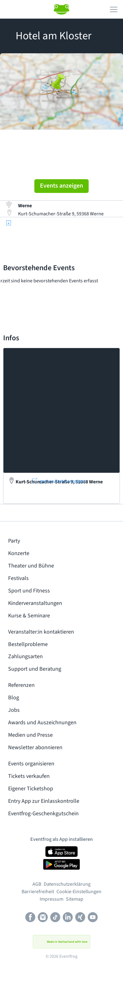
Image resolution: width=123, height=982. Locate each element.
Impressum (51, 899)
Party (14, 541)
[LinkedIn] (68, 918)
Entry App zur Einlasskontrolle (43, 801)
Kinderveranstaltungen (35, 603)
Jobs (14, 710)
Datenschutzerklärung (67, 884)
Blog (13, 698)
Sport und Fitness (29, 591)
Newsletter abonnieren (35, 747)
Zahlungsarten (25, 656)
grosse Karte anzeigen (63, 481)
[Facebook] (30, 918)
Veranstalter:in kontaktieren (41, 632)
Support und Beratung (34, 669)
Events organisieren (31, 764)
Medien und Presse (30, 735)
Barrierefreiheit (38, 892)
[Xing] (80, 918)
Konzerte (18, 553)
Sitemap (74, 899)
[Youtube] (93, 918)
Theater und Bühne (31, 566)
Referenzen (21, 685)
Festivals (18, 578)
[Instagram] (43, 918)
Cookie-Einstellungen (79, 892)
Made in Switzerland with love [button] (61, 941)
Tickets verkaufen (29, 776)
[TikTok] (55, 918)
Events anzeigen (61, 185)
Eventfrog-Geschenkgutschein (43, 813)
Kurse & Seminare (29, 616)
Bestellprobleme (28, 644)
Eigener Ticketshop (30, 789)
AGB (36, 884)
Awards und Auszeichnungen (42, 722)
